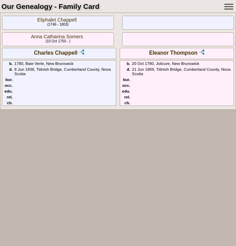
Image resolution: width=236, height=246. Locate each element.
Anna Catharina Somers (57, 36)
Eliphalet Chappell (57, 20)
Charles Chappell (55, 53)
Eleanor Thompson (173, 53)
